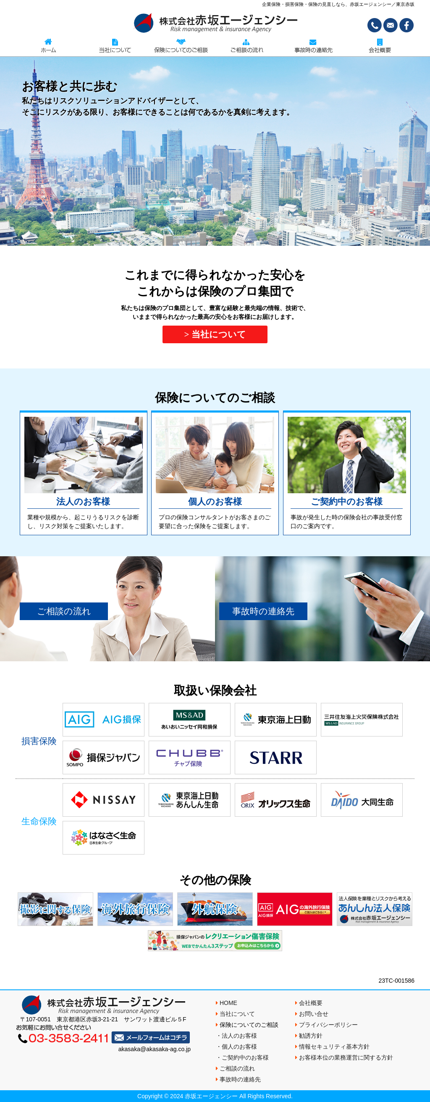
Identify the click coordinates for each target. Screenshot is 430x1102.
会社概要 (379, 45)
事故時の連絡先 (314, 45)
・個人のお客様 (236, 1046)
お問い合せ (311, 1013)
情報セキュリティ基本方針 (332, 1046)
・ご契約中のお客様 (242, 1057)
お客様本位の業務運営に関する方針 (344, 1057)
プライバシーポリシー (326, 1024)
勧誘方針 (308, 1035)
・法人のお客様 (236, 1035)
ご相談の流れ (247, 45)
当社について (115, 45)
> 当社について (215, 334)
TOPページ (49, 45)
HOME (226, 1002)
